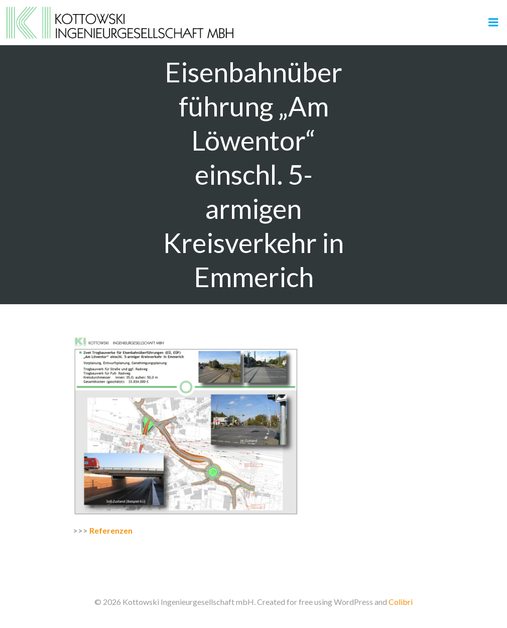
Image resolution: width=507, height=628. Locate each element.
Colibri (401, 601)
